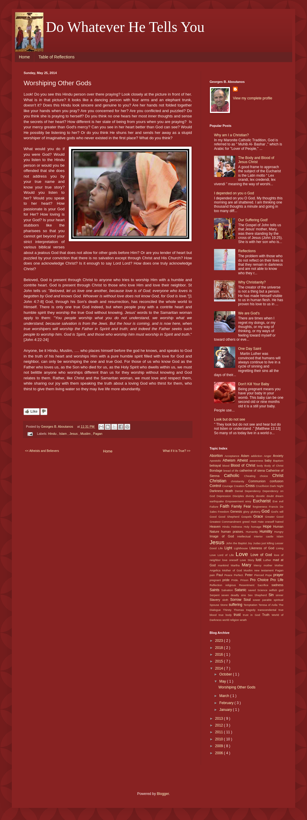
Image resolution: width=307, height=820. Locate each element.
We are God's (249, 313)
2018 (219, 648)
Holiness (237, 526)
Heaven (216, 526)
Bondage (216, 470)
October (226, 674)
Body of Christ (273, 465)
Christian (220, 480)
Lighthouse (242, 548)
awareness (256, 460)
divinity (251, 496)
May (223, 681)
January (226, 710)
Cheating (252, 476)
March (224, 696)
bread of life (231, 470)
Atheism (230, 460)
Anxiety (278, 455)
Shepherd (261, 595)
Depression (225, 496)
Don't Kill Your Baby (253, 384)
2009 (219, 746)
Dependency (253, 491)
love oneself (231, 560)
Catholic (234, 475)
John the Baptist (237, 543)
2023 (219, 641)
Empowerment (235, 501)
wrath (243, 619)
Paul (220, 575)
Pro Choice (260, 580)
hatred (279, 521)
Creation (239, 486)
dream (279, 496)
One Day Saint (249, 349)
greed (246, 521)
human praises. (233, 531)
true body (225, 614)
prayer (278, 575)
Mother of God (233, 570)
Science (263, 590)
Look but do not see (229, 419)
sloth (226, 599)
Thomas (240, 609)
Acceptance (233, 455)
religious (232, 585)
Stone (224, 604)
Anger (268, 455)
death (230, 491)
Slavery (216, 599)
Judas (257, 543)
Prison (245, 580)
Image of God (223, 536)
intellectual (245, 536)
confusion (276, 481)
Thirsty (228, 609)
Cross (250, 486)
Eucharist (263, 500)
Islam (63, 433)
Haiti (254, 521)
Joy (250, 543)
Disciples (239, 496)
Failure (215, 506)
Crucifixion (263, 486)
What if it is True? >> (176, 450)
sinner (279, 595)
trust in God (252, 614)
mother (269, 565)
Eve (276, 501)
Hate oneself (266, 521)
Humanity (253, 531)
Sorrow (237, 600)
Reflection (217, 585)
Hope (268, 526)
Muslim (85, 433)
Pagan (97, 433)
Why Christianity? (252, 282)
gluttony (255, 511)
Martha (236, 565)
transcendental (268, 609)
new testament (264, 570)
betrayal (216, 465)
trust (238, 615)
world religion (231, 619)
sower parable (263, 599)
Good (214, 516)
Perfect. (239, 575)
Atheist (243, 460)
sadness (277, 585)
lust (259, 560)
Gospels (247, 516)
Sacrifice (264, 585)
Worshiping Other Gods (236, 687)
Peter (249, 575)
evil (281, 501)
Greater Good (274, 516)
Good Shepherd (229, 516)
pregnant (216, 580)
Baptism (278, 460)
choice (266, 476)
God (266, 511)
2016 (219, 654)
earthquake (218, 501)
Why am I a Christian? (231, 135)
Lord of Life (227, 555)
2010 (219, 739)
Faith (225, 506)
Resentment (248, 585)
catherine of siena (252, 470)
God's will (277, 511)
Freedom (224, 511)
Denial (240, 491)
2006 (219, 753)
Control (216, 486)
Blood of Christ (244, 465)
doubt (271, 496)
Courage (228, 486)
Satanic (241, 590)
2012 (219, 725)
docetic (261, 496)
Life (221, 548)
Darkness (217, 491)
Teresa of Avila (269, 604)
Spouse (215, 604)
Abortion (217, 456)
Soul (248, 600)
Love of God (262, 555)
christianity (239, 481)
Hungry (278, 531)
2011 (219, 732)
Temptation (251, 604)
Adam (246, 455)
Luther (268, 560)
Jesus (74, 433)
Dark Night (276, 486)
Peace (229, 575)
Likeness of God (262, 548)
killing (271, 543)
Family (237, 506)
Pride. (236, 580)
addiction (257, 455)
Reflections (247, 251)
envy (249, 501)
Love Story (248, 560)
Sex (251, 595)
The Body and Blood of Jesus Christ (256, 160)
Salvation (228, 590)
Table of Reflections (56, 57)
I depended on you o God (234, 193)
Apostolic (216, 460)
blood (227, 465)
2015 (219, 661)
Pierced (259, 575)
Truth (267, 614)
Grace (259, 516)
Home (24, 57)
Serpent (215, 595)
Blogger (163, 794)
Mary (248, 564)
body (260, 465)
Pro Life (276, 580)
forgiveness (261, 506)
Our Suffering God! (253, 220)
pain (213, 575)
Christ (277, 475)
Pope (269, 575)
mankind (224, 565)
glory (247, 511)
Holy (247, 526)
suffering (236, 605)
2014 (219, 668)
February (226, 703)
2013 (219, 718)
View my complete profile (252, 98)
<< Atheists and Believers (42, 450)
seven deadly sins (234, 595)
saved (252, 590)
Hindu (52, 433)
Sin (272, 595)
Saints (215, 590)
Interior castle (265, 536)
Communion (259, 481)
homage (257, 526)
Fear (248, 506)
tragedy (252, 609)
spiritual (278, 599)
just (264, 543)
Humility (267, 531)
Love (243, 554)
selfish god (276, 590)
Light (229, 548)
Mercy (259, 565)
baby (269, 460)
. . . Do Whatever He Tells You (114, 27)
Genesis (236, 511)
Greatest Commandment (226, 521)
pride (227, 580)
